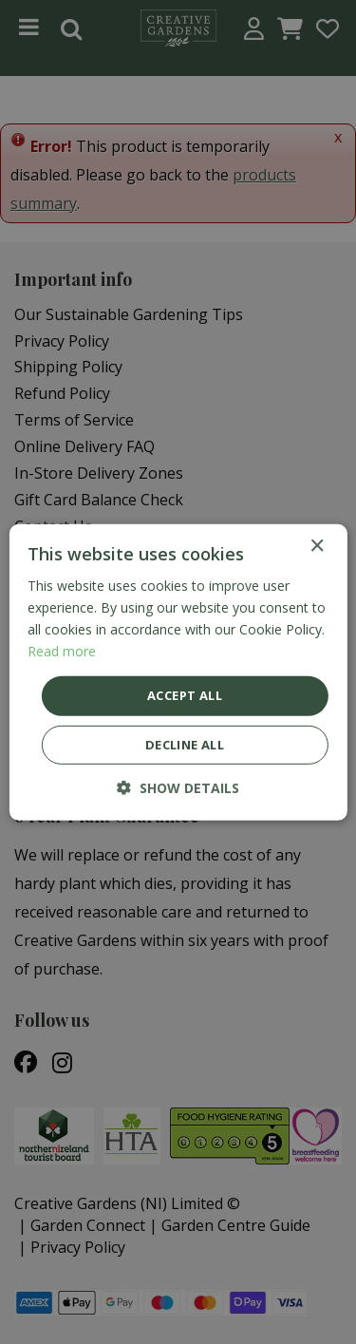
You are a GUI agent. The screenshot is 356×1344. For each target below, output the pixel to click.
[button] (178, 788)
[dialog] (178, 672)
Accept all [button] (184, 695)
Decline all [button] (184, 744)
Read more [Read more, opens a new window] (62, 651)
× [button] (316, 546)
